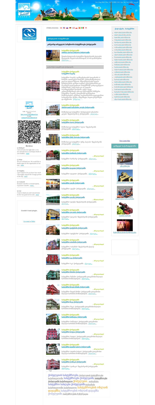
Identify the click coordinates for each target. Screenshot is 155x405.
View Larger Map (124, 141)
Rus (103, 2)
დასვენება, (94, 381)
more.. (32, 185)
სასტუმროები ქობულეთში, (79, 378)
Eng (100, 2)
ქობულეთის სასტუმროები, (63, 375)
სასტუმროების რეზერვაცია (75, 394)
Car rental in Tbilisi (29, 221)
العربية (136, 2)
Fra (110, 2)
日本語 (114, 2)
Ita (124, 2)
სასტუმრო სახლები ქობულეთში (66, 384)
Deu (107, 2)
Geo (96, 2)
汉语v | (131, 2)
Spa (122, 2)
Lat (127, 2)
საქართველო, (70, 388)
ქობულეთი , (81, 381)
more (27, 153)
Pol (119, 2)
